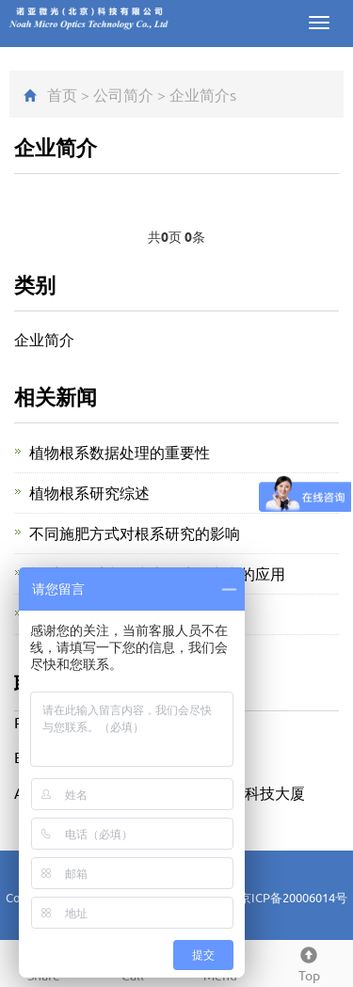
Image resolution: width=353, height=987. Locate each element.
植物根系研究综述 (89, 492)
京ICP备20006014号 (293, 897)
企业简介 (199, 94)
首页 (62, 94)
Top (309, 962)
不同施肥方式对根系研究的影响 (134, 532)
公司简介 (123, 94)
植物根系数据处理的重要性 (119, 451)
